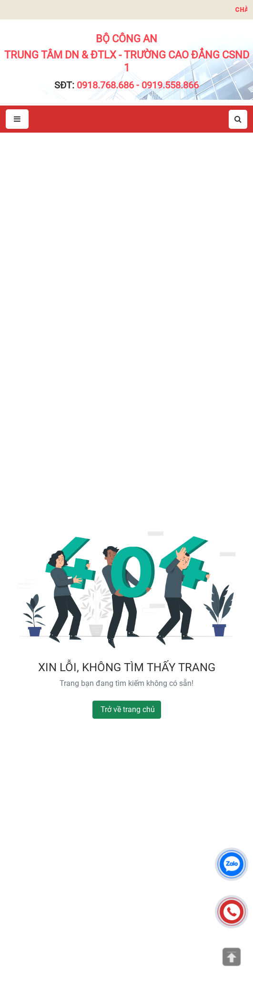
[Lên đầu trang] (231, 957)
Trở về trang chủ (128, 709)
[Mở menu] (17, 119)
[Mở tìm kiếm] (238, 119)
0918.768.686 (105, 85)
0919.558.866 (170, 85)
